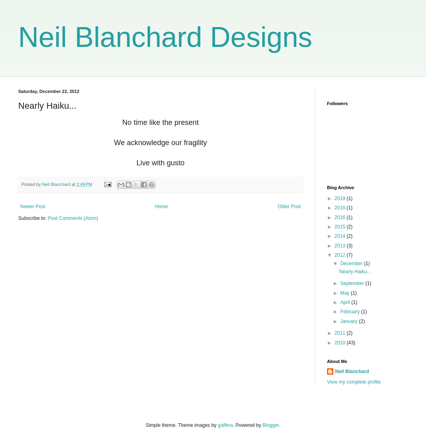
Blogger (271, 425)
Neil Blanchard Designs (165, 37)
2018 (341, 208)
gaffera (225, 425)
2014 (341, 236)
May (345, 293)
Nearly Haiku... (355, 271)
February (350, 311)
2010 (341, 343)
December (352, 263)
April (345, 302)
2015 (341, 227)
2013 (341, 246)
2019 (341, 198)
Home (161, 206)
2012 (341, 255)
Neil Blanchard (352, 371)
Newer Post (32, 206)
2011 (341, 333)
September (352, 283)
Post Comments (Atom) (73, 218)
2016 (341, 217)
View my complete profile (354, 382)
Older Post (289, 206)
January (349, 321)
